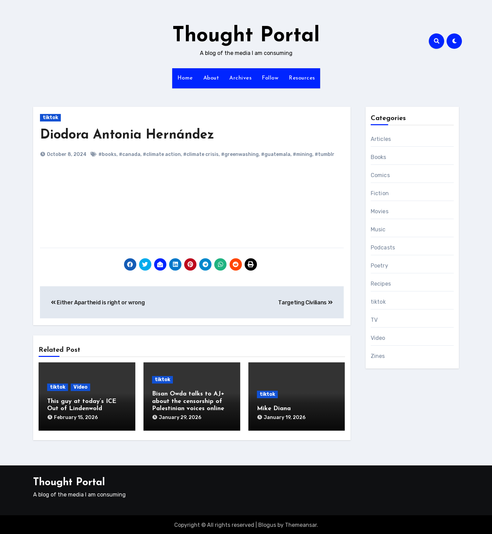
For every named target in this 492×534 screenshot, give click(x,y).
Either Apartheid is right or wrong (98, 302)
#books (107, 154)
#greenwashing (240, 154)
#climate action (162, 154)
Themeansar (301, 524)
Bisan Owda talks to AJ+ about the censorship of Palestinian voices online (188, 401)
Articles (381, 139)
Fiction (380, 193)
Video (80, 387)
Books (378, 157)
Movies (379, 211)
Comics (380, 175)
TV (374, 320)
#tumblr (324, 154)
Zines (378, 356)
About (211, 78)
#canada (129, 154)
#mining (302, 154)
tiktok (50, 117)
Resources (302, 78)
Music (378, 229)
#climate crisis (201, 154)
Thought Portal (246, 36)
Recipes (381, 283)
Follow (270, 78)
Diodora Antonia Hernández (127, 135)
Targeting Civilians (305, 302)
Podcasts (383, 247)
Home (185, 78)
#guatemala (275, 154)
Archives (240, 78)
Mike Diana (274, 408)
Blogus (267, 524)
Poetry (379, 265)
